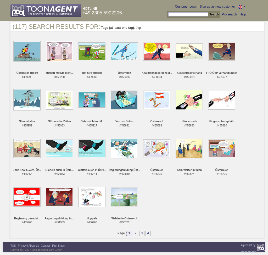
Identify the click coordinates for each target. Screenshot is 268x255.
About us (34, 245)
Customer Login (186, 6)
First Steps (58, 245)
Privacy (22, 245)
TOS (13, 245)
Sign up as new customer (217, 6)
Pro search (229, 14)
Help (242, 14)
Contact (45, 245)
